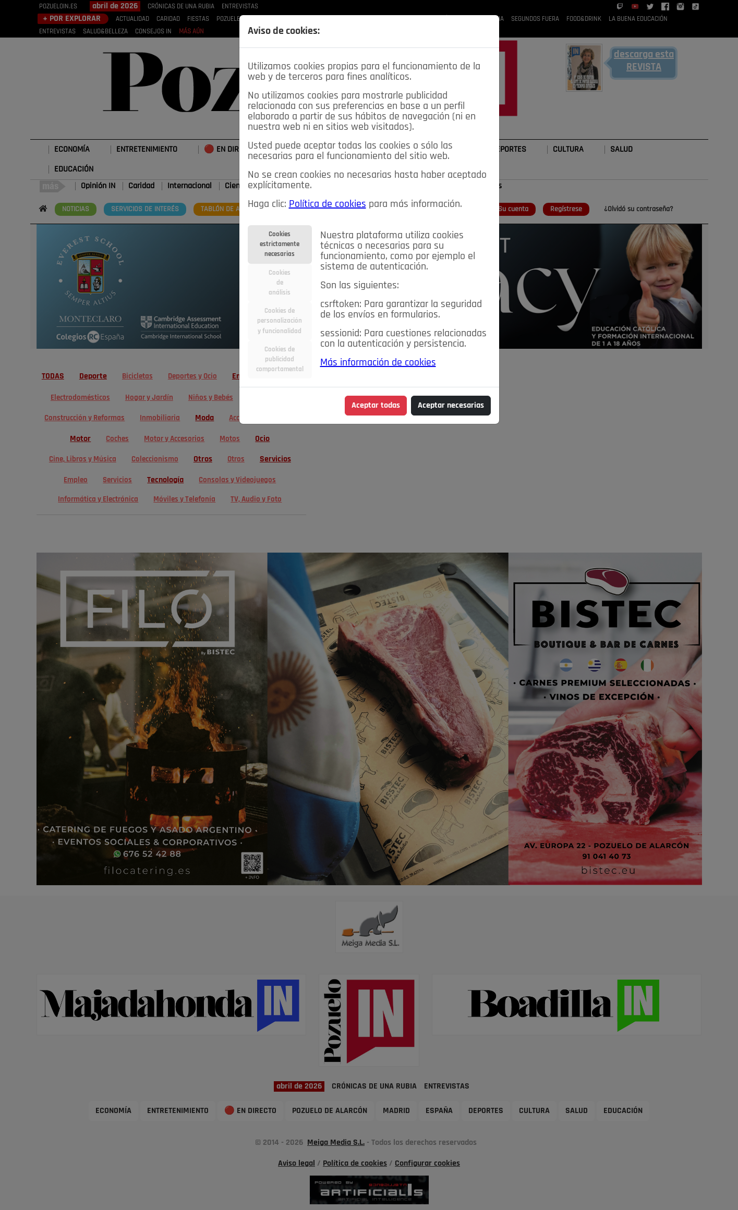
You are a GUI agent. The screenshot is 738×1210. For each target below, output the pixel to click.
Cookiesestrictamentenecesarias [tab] (279, 244)
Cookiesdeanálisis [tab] (280, 283)
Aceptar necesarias (451, 405)
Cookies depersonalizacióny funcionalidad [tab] (279, 321)
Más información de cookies (378, 363)
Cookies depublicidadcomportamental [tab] (280, 359)
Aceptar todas (376, 405)
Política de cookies (327, 204)
